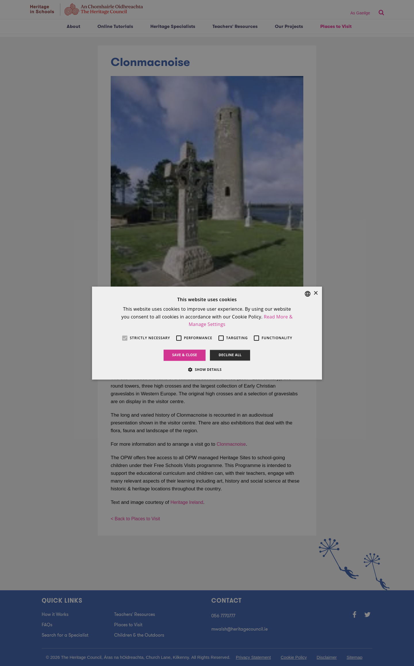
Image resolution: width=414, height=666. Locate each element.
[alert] (207, 333)
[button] (207, 369)
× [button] (315, 293)
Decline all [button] (229, 355)
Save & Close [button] (184, 355)
